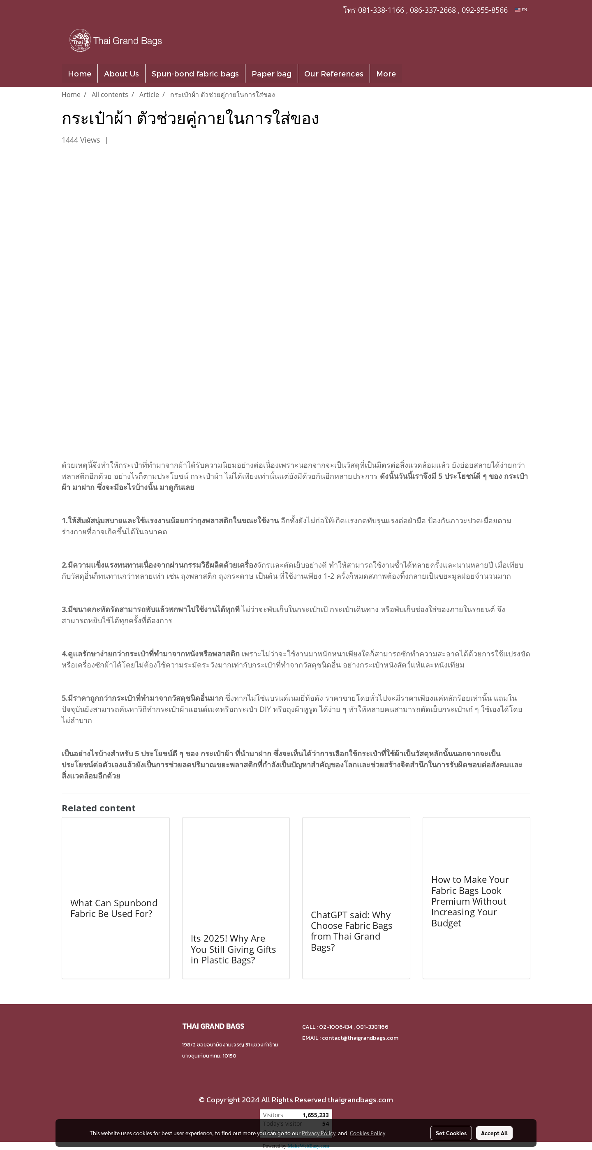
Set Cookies (451, 1132)
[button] (414, 73)
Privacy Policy (318, 1132)
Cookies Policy (367, 1132)
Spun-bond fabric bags (195, 73)
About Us (121, 73)
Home (79, 73)
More (386, 73)
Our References (333, 73)
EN (521, 9)
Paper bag (271, 73)
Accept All (494, 1132)
